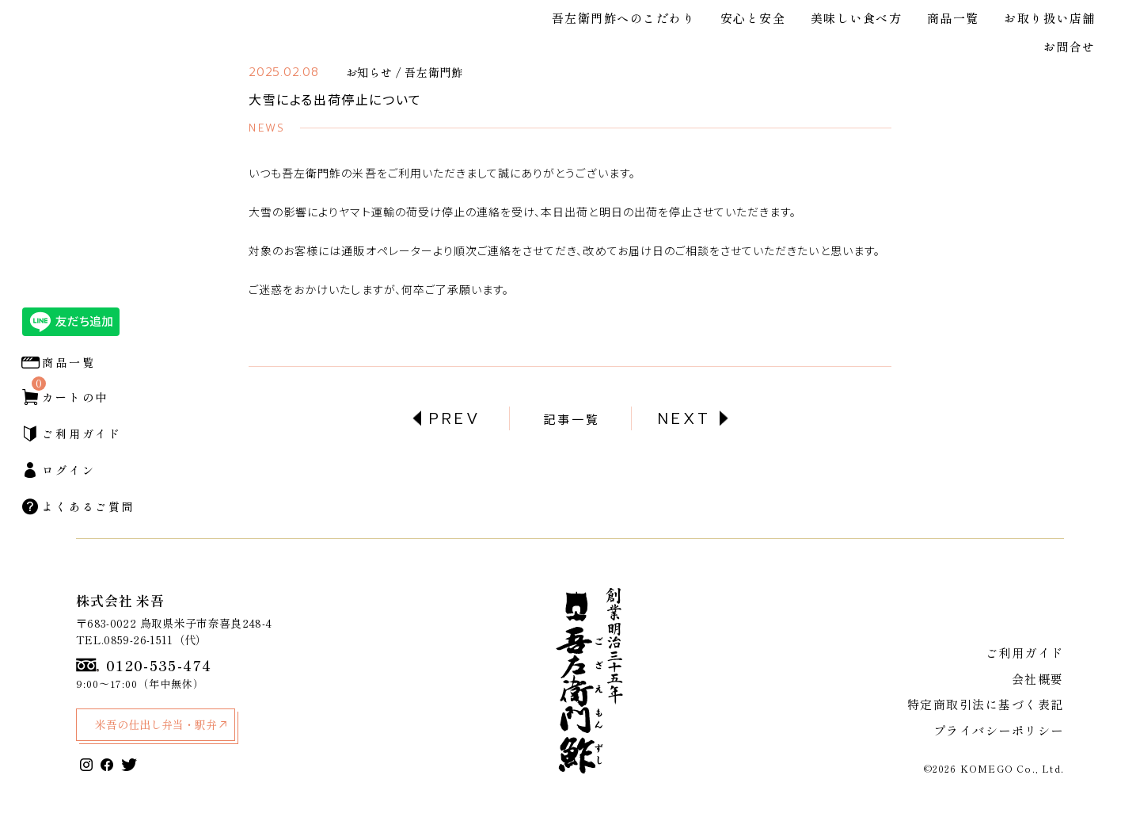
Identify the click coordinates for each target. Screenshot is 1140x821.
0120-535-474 (143, 665)
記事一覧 (571, 418)
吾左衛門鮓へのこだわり (624, 18)
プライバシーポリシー (1003, 731)
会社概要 (1039, 683)
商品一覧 (953, 18)
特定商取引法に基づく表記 (991, 707)
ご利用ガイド (1027, 659)
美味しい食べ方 (856, 18)
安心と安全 (753, 18)
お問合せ (1069, 46)
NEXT (684, 418)
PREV (455, 418)
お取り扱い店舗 (1050, 18)
